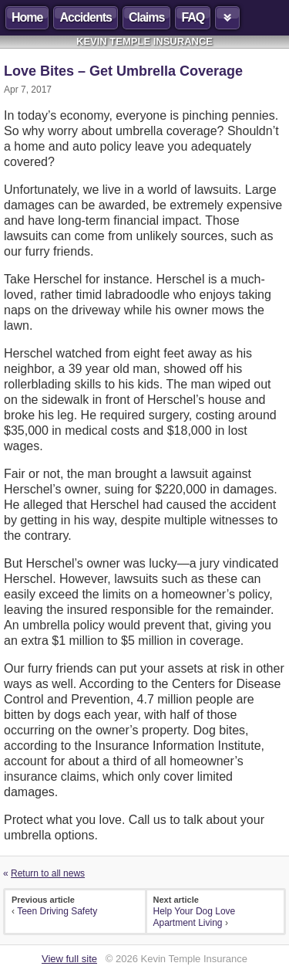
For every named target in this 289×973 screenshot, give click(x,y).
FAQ (192, 17)
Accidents (85, 17)
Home (27, 17)
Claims (146, 17)
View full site (69, 959)
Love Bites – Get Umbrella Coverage (123, 71)
